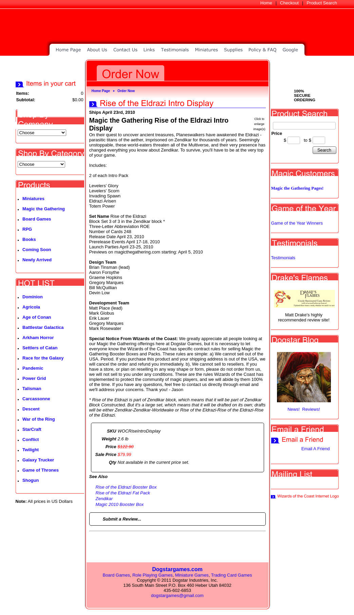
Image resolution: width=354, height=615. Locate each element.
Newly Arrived (37, 259)
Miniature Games (192, 575)
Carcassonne (36, 398)
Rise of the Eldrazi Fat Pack (123, 492)
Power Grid (34, 378)
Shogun (30, 480)
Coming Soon (36, 249)
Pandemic (32, 368)
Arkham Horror (38, 337)
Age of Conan (36, 317)
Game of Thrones (40, 470)
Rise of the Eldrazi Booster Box (126, 487)
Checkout (289, 2)
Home (266, 2)
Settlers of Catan (39, 347)
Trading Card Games (231, 575)
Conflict (30, 439)
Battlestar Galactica (42, 327)
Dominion (32, 296)
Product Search (321, 2)
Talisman (31, 388)
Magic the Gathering (43, 208)
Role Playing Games (152, 575)
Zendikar (104, 498)
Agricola (31, 307)
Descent (31, 408)
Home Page (101, 91)
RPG (27, 229)
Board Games (36, 219)
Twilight (30, 449)
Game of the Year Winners (297, 223)
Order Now (126, 91)
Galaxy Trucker (38, 459)
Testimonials (283, 257)
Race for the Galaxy (42, 358)
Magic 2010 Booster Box (120, 504)
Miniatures (33, 198)
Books (29, 239)
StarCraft (31, 429)
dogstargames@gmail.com (177, 595)
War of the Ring (38, 419)
